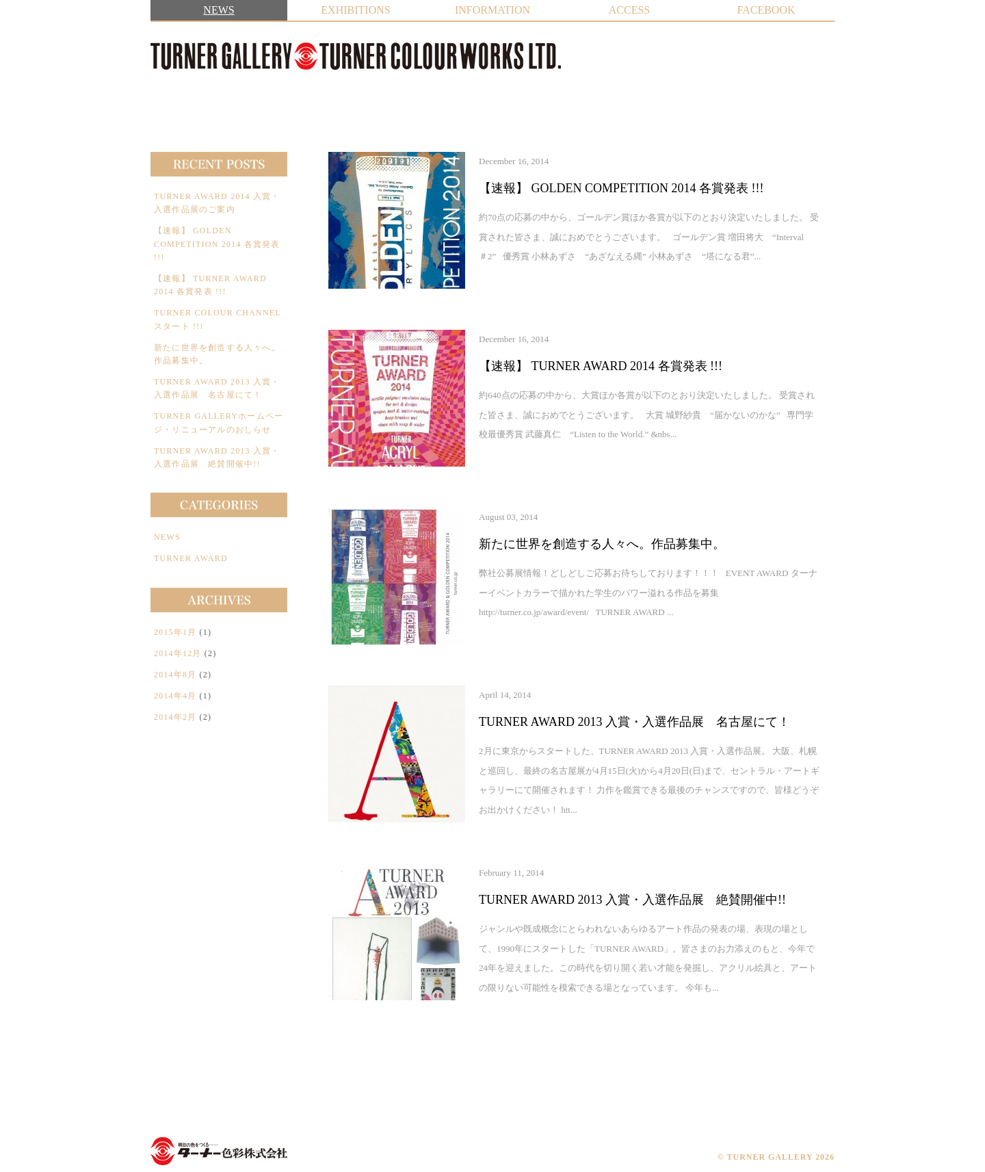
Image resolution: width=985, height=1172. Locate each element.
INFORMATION (492, 10)
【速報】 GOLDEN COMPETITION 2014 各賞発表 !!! (217, 243)
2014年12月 (178, 653)
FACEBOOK (766, 10)
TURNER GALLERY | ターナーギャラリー (355, 56)
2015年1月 (175, 632)
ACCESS (629, 10)
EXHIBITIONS (355, 10)
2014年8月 (175, 674)
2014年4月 (175, 696)
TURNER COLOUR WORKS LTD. (218, 1151)
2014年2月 (175, 717)
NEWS (218, 10)
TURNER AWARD (191, 558)
